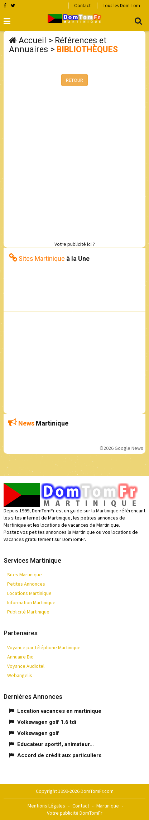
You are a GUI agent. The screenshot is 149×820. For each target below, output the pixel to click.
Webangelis (19, 675)
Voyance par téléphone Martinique (44, 647)
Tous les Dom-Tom (121, 6)
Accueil (32, 40)
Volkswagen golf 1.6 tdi (46, 722)
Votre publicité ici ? (74, 244)
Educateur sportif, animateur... (55, 744)
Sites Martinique (24, 574)
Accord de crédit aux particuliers (59, 755)
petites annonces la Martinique (62, 532)
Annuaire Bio (20, 656)
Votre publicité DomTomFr (74, 813)
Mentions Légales (46, 805)
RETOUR (74, 80)
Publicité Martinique (28, 611)
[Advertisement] (74, 164)
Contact (82, 6)
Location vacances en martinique (59, 711)
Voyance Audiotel (25, 666)
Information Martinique (31, 602)
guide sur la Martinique (94, 510)
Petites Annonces (26, 584)
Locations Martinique (29, 593)
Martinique (107, 805)
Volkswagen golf (38, 733)
